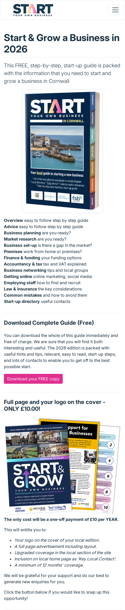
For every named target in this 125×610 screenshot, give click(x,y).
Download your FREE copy (33, 378)
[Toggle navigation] (115, 10)
